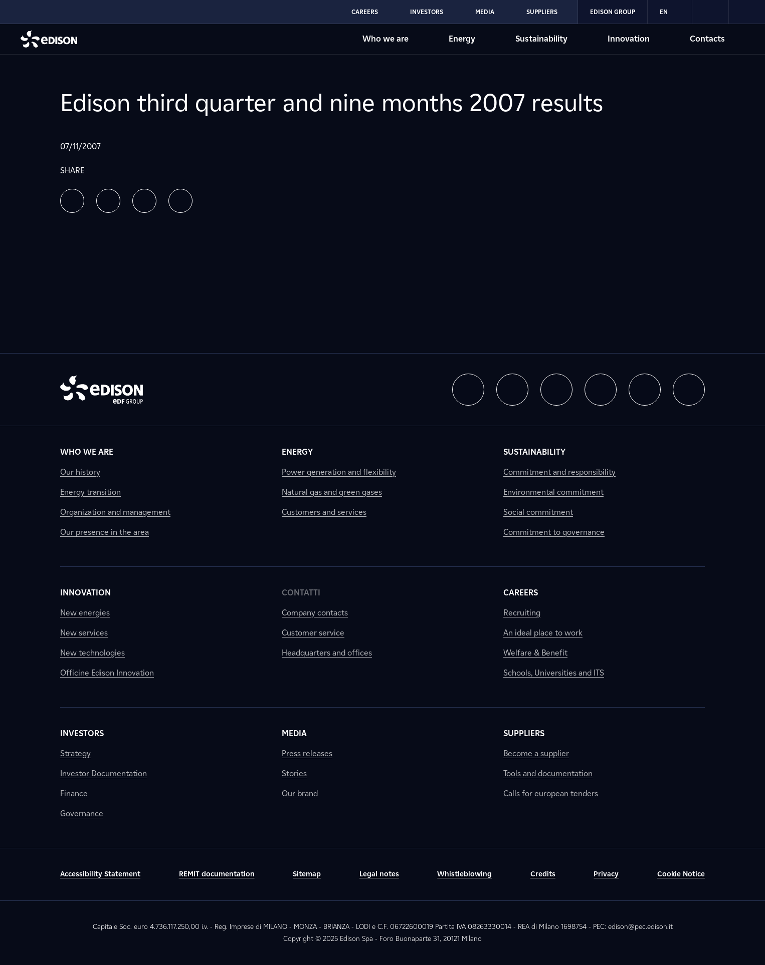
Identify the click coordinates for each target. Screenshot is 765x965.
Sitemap (307, 874)
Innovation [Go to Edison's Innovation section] (629, 39)
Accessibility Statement (100, 874)
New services (84, 632)
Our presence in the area (104, 532)
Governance (81, 813)
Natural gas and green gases (332, 492)
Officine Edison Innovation (107, 673)
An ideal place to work (543, 632)
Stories (294, 773)
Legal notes (379, 874)
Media (294, 733)
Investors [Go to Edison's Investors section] (426, 12)
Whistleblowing (464, 874)
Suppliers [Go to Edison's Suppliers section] (541, 12)
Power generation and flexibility (339, 472)
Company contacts (315, 612)
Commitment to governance (554, 532)
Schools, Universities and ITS (553, 673)
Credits (542, 874)
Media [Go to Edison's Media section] (484, 12)
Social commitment (538, 512)
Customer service (313, 632)
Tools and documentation (548, 773)
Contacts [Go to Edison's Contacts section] (707, 39)
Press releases (307, 753)
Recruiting (521, 612)
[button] (72, 201)
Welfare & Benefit (535, 653)
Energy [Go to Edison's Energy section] (462, 39)
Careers (520, 592)
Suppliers (523, 733)
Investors (82, 733)
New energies (85, 612)
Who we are (86, 452)
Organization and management (115, 512)
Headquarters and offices (327, 653)
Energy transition (90, 492)
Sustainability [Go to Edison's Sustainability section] (541, 39)
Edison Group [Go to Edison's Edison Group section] (612, 12)
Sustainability (534, 452)
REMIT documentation (217, 874)
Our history (80, 472)
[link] (710, 12)
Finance (74, 793)
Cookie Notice (681, 874)
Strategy (75, 753)
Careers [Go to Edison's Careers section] (364, 12)
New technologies (92, 653)
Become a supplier (536, 753)
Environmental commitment (553, 492)
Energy (297, 452)
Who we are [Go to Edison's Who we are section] (385, 39)
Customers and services (324, 512)
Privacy (606, 874)
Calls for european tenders (550, 793)
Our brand (300, 793)
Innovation (85, 592)
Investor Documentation (103, 773)
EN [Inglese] (670, 12)
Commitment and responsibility (559, 472)
